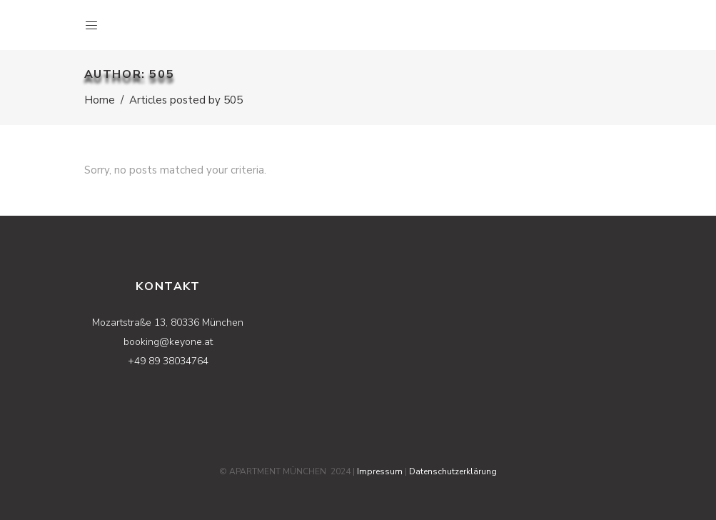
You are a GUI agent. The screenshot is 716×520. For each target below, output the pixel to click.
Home (99, 100)
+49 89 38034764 (168, 361)
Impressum (380, 471)
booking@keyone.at (168, 342)
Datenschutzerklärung (453, 471)
